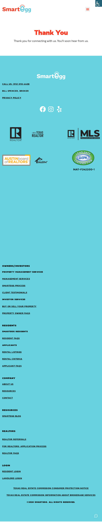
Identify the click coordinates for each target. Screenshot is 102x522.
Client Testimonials (14, 293)
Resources (9, 392)
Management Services (16, 280)
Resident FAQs (11, 339)
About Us (8, 385)
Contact (7, 399)
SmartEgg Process (13, 286)
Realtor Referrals (14, 440)
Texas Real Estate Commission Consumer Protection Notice (51, 489)
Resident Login (11, 472)
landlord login (12, 479)
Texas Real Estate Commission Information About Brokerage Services (51, 496)
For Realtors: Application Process (24, 447)
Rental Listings (12, 353)
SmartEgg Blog (11, 417)
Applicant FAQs (12, 367)
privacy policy (11, 98)
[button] (87, 9)
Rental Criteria (12, 360)
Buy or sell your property (19, 307)
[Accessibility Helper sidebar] (98, 3)
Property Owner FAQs (16, 314)
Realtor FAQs (10, 454)
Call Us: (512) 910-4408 (16, 84)
